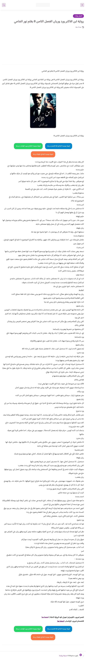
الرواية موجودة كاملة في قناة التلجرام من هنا (58, 146)
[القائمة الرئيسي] (82, 5)
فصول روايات (78, 16)
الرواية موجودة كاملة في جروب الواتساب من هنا (28, 146)
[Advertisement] (43, 45)
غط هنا (44, 617)
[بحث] (3, 5)
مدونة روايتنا (63, 655)
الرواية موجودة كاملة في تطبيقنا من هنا (43, 154)
